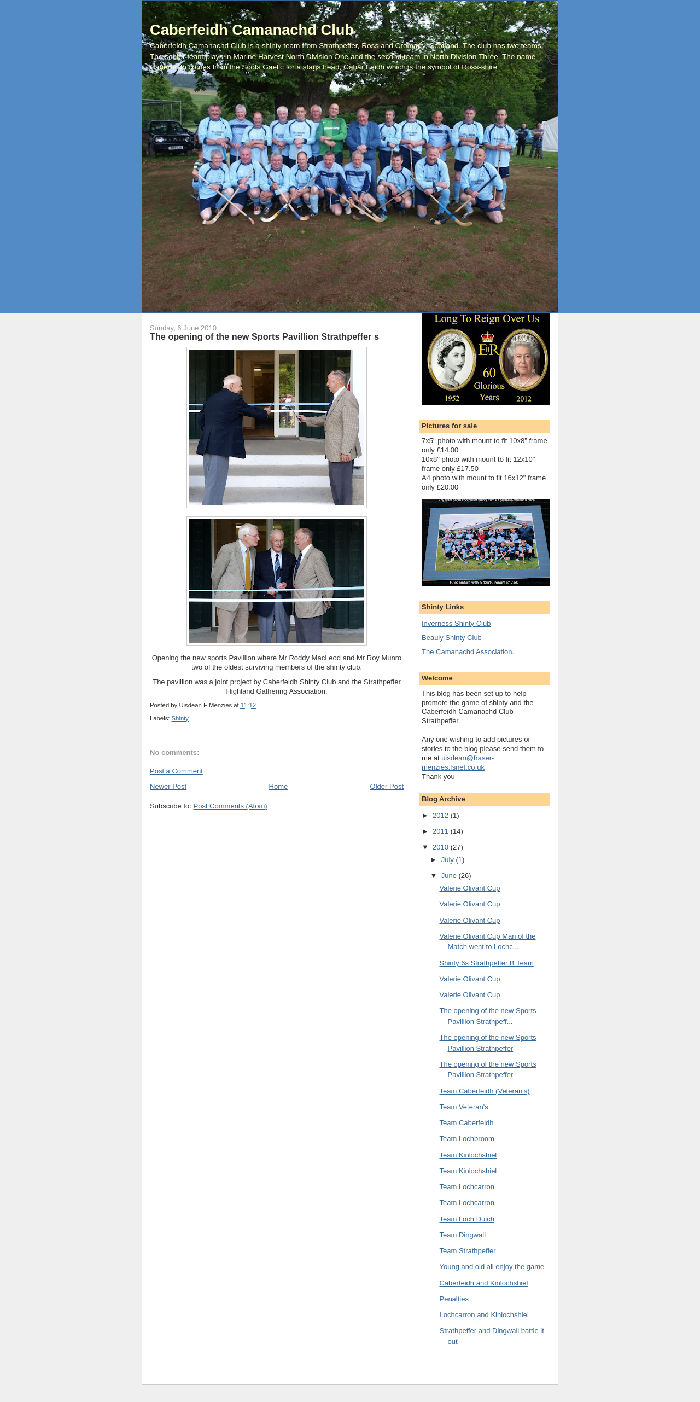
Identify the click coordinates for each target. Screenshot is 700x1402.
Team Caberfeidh (466, 1123)
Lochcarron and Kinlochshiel (483, 1315)
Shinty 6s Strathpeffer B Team (486, 963)
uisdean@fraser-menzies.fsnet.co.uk (458, 762)
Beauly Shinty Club (452, 637)
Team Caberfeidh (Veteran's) (484, 1091)
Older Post (387, 786)
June (450, 875)
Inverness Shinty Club (456, 623)
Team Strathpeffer (467, 1251)
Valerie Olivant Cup (469, 888)
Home (278, 786)
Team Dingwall (462, 1235)
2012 (442, 815)
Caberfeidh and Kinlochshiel (483, 1283)
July (448, 860)
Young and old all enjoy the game (491, 1267)
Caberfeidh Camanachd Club (252, 29)
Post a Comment (176, 771)
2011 (442, 831)
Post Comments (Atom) (230, 806)
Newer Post (168, 786)
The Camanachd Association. (468, 652)
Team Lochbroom (466, 1139)
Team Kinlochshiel (468, 1155)
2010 (442, 847)
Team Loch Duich (466, 1219)
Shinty (180, 718)
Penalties (453, 1299)
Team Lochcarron (466, 1187)
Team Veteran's (463, 1107)
